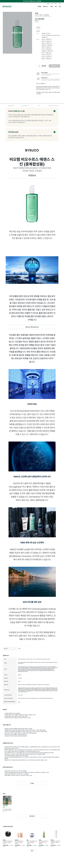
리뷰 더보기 (32, 816)
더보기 (32, 850)
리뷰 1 (39, 105)
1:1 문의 (32, 783)
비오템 (36, 13)
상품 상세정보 (11, 105)
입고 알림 (44, 66)
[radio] (3, 805)
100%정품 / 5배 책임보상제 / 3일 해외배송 (32, 1)
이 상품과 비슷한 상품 (53, 105)
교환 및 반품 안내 (25, 105)
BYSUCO (7, 6)
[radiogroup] (7, 805)
